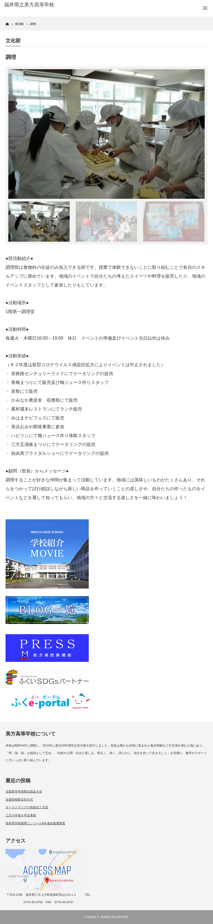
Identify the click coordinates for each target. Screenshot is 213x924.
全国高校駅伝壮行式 (19, 799)
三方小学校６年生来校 (21, 815)
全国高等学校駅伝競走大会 (24, 791)
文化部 (13, 40)
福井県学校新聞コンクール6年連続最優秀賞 (35, 823)
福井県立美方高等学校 (114, 916)
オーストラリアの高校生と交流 (27, 807)
